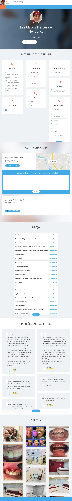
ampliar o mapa (53, 161)
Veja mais (36, 314)
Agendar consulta (36, 499)
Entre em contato (43, 42)
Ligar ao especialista (12, 165)
